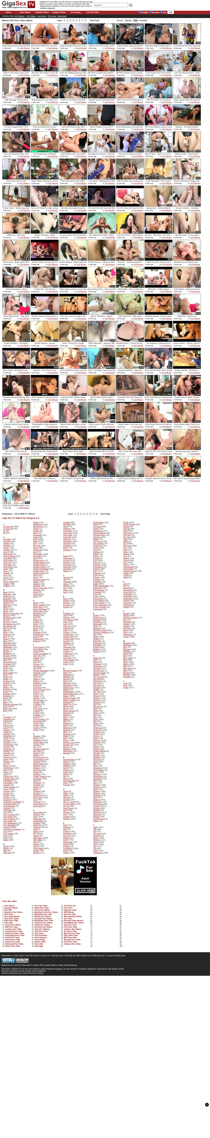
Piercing (96, 537)
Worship (126, 675)
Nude (65, 772)
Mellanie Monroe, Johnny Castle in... (158, 317)
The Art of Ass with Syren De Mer (130, 208)
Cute (5, 838)
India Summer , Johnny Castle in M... (187, 344)
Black (5, 641)
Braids (5, 679)
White (125, 662)
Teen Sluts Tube (71, 935)
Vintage (126, 626)
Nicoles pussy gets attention (186, 451)
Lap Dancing (68, 620)
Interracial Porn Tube (14, 944)
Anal (5, 552)
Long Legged (68, 660)
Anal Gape (7, 565)
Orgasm (66, 812)
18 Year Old (8, 527)
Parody (66, 838)
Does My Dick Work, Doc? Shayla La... (158, 371)
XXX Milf (8, 910)
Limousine (67, 647)
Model (65, 736)
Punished (97, 592)
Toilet (125, 550)
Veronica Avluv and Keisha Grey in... (73, 236)
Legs (65, 630)
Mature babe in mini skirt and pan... (130, 425)
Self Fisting (97, 681)
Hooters (36, 853)
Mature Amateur (69, 698)
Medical (66, 702)
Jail (64, 580)
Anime (5, 569)
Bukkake (6, 694)
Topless (126, 558)
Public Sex (97, 588)
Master (66, 690)
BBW (5, 607)
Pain (65, 825)
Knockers (67, 605)
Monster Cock (68, 743)
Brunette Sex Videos (43, 919)
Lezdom (66, 641)
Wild (125, 671)
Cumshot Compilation (12, 829)
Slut (94, 726)
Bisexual (6, 635)
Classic (6, 755)
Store (95, 781)
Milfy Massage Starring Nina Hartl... (16, 101)
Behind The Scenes (11, 613)
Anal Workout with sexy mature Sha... (73, 155)
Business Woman (10, 704)
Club (5, 770)
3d (4, 531)
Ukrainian (127, 588)
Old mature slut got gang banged (187, 478)
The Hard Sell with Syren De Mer (101, 208)
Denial (35, 529)
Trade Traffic (18, 956)
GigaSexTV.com (17, 969)
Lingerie (66, 649)
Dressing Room (39, 580)
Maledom (67, 677)
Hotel (65, 527)
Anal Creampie (9, 556)
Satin (95, 660)
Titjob (125, 539)
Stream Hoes (40, 942)
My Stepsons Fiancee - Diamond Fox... (101, 155)
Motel (65, 747)
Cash (5, 728)
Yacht (125, 683)
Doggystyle (37, 550)
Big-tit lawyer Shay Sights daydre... (73, 452)
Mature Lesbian (69, 700)
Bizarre (6, 639)
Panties (66, 831)
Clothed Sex (8, 768)
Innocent (66, 560)
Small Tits (97, 730)
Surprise (96, 808)
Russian (96, 652)
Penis (65, 851)
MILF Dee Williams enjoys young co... (158, 128)
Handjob (36, 823)
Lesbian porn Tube (13, 929)
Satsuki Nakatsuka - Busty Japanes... (16, 290)
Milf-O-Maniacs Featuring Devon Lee (45, 398)
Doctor (36, 548)
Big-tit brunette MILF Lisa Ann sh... (101, 452)
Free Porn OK (70, 906)
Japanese (67, 582)
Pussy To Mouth (99, 607)
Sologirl (96, 747)
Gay (163, 12)
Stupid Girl (97, 802)
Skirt (95, 715)
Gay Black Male (39, 749)
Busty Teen (7, 709)
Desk (35, 533)
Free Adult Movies (12, 916)
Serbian (96, 690)
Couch (6, 789)
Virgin (125, 630)
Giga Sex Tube (70, 910)
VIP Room (127, 628)
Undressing (127, 599)
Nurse (65, 779)
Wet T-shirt (127, 658)
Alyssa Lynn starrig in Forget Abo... (130, 155)
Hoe (35, 842)
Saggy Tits (97, 658)
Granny (36, 787)
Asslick (6, 584)
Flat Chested (38, 700)
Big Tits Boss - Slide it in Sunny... (158, 154)
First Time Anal (39, 690)
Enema (36, 620)
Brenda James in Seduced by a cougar (45, 317)
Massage (67, 683)
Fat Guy (36, 664)
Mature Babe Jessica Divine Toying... (101, 398)
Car (4, 723)
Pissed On (97, 546)
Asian (5, 577)
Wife (125, 666)
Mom (65, 738)
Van (124, 620)
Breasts (6, 683)
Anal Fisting (8, 560)
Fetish (35, 675)
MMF (65, 732)
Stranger (96, 785)
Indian (65, 556)
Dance (6, 846)
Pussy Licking (98, 603)
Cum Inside (8, 821)
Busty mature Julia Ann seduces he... (187, 101)
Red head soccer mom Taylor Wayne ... (73, 182)
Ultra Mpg (38, 946)
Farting (36, 660)
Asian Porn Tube (12, 937)
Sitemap (55, 956)
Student (96, 800)
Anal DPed (7, 558)
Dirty (35, 543)
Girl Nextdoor (38, 760)
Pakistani (67, 827)
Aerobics (6, 546)
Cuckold (6, 808)
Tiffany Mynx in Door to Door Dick (73, 289)
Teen (95, 844)
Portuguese (97, 567)
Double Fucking (39, 567)
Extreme (36, 641)
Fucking (36, 728)
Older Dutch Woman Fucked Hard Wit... (158, 398)
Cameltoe (7, 717)
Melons (66, 707)
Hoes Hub (38, 944)
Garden (36, 745)
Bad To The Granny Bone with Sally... (101, 47)
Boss (5, 675)
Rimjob (96, 639)
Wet (124, 656)
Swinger (96, 817)
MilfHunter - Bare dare (16, 235)
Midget (66, 715)
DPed (35, 575)
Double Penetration (41, 569)
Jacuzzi (66, 577)
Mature (66, 696)
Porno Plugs (39, 940)
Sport (95, 766)
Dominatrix (37, 556)
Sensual (96, 688)
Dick (35, 539)
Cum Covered (9, 815)
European (37, 632)
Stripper (96, 791)
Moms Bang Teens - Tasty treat (16, 316)
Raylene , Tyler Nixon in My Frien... (44, 371)
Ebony (35, 603)
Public (95, 584)
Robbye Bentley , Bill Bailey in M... (187, 371)
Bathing (6, 603)
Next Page (94, 20)
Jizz (64, 588)
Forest (35, 717)
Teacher (96, 840)
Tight (125, 531)
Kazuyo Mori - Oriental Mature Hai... (158, 209)
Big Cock (7, 622)
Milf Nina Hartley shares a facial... (130, 73)
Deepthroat (37, 524)
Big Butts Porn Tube (43, 914)
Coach (6, 772)
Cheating (7, 743)
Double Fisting (39, 565)
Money (66, 740)
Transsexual (128, 567)
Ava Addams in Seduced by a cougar (159, 344)
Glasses (36, 768)
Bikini (5, 632)
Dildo (35, 541)
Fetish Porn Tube (12, 946)
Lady (65, 615)
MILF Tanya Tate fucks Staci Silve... (130, 452)
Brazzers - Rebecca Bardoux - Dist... (130, 263)
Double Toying (39, 573)
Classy (6, 760)
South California (99, 751)
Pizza (95, 550)
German (36, 753)
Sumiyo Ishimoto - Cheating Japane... (187, 209)
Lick (64, 645)
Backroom (7, 597)
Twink (125, 577)
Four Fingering (39, 719)
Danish (6, 848)
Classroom (7, 757)
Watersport (127, 645)
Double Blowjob (39, 563)
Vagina (126, 615)
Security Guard (99, 673)
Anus (5, 571)
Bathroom (7, 605)
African (6, 548)
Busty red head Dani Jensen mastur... (44, 128)
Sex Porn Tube (70, 931)
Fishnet (36, 692)
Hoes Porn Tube (11, 921)
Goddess (37, 774)
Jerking (66, 586)
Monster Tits (68, 745)
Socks (95, 738)
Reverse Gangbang (101, 632)
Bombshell (7, 662)
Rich (95, 635)
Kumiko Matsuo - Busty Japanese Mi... (73, 263)
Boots (5, 668)
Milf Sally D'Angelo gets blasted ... (101, 73)
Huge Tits (67, 537)
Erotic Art (37, 626)
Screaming (97, 666)
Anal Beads (8, 554)
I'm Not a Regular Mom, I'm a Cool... (16, 128)
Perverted (97, 527)
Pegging (66, 846)
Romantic (97, 645)
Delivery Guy (38, 527)
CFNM (6, 738)
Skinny (96, 713)
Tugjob (126, 573)
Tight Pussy (128, 533)
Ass (4, 580)
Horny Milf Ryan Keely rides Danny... (73, 128)
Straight (143, 12)
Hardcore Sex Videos (13, 912)
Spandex (96, 753)
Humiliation (67, 541)
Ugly (125, 584)
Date (136, 20)
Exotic (35, 637)
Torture (126, 560)
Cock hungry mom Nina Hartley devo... (158, 74)
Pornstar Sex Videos (43, 927)
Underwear (127, 597)
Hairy (35, 817)
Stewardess (98, 776)
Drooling (36, 586)
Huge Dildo (67, 535)
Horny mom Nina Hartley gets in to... (130, 101)
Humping (67, 543)
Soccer (96, 736)
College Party (8, 779)
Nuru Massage (69, 781)
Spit (94, 764)
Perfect (66, 853)
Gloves (36, 772)
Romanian (97, 643)
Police (95, 554)
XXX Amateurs (40, 937)
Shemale (154, 12)
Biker (5, 630)
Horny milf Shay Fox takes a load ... (44, 209)
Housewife (67, 531)
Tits (124, 543)
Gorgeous (37, 779)
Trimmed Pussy (129, 571)
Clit (4, 764)
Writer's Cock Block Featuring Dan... (73, 101)
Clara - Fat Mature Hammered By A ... (101, 371)
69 (4, 533)
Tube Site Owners (32, 956)
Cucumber (7, 810)
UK (124, 586)
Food (35, 707)
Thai (95, 848)
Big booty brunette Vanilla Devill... (44, 451)
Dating (36, 522)
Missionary (67, 728)
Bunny (5, 698)
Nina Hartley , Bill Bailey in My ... (16, 370)
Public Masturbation (101, 586)
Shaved (96, 696)
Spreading (97, 768)
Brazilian (6, 681)
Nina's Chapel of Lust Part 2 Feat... (101, 128)
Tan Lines (97, 834)
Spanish (96, 755)
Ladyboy (66, 618)
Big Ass (6, 615)
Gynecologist (38, 804)
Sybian (96, 821)
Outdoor (66, 819)
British (5, 688)
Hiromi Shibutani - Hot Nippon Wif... (16, 344)
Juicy (65, 592)
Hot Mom (67, 524)
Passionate (67, 842)
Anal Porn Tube (70, 942)
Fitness (36, 696)
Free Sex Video (41, 906)
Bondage (7, 664)
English (36, 622)
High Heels (37, 838)
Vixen (125, 632)
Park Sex (67, 836)
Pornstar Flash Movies (73, 921)
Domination (38, 554)
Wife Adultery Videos (73, 916)
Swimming (97, 812)
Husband (67, 550)
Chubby (6, 751)
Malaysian (67, 675)
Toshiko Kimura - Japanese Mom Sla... (101, 263)
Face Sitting (38, 649)
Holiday (36, 844)
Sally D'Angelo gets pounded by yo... (130, 47)
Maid (65, 673)
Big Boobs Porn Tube (43, 921)
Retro (95, 626)
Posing (96, 569)
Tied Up (126, 529)
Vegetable (127, 622)
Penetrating (67, 848)
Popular (128, 20)
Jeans (65, 584)
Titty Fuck (127, 546)
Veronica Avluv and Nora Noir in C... (45, 263)
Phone (95, 529)
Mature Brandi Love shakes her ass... (45, 101)
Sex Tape (97, 692)
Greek (35, 789)
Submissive (97, 804)
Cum (5, 812)
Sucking (96, 806)
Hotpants (67, 529)
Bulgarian (7, 696)
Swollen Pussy (99, 819)
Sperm (95, 762)
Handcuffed (38, 821)
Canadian (7, 719)
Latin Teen (67, 626)
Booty (5, 671)
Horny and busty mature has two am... (73, 371)
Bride (5, 685)
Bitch (5, 637)
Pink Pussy (97, 541)
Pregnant (97, 573)
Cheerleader (8, 745)
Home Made (38, 848)
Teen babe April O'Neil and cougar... (45, 479)
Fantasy (36, 658)
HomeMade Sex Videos (74, 923)
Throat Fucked (129, 524)
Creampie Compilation (12, 802)
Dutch (35, 592)
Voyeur (126, 637)
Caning (6, 721)
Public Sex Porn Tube (14, 933)
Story (95, 783)
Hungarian (67, 546)
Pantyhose (67, 834)
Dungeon (37, 590)
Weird (125, 654)
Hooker (36, 851)
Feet (35, 668)
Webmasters (7, 956)
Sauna (95, 662)
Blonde (6, 649)
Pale (65, 829)
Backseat (7, 599)
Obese (66, 791)
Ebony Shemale (39, 609)
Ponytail (96, 558)
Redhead (97, 620)
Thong (95, 851)
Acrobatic (7, 539)
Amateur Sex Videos (73, 929)
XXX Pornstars (40, 935)
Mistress (66, 730)
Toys (125, 563)
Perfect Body (98, 522)
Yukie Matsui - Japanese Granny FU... (187, 290)
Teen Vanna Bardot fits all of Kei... (44, 46)
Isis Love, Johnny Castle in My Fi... (73, 317)
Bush (5, 702)
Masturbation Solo (70, 694)
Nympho (66, 785)
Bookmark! (62, 16)
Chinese (6, 747)
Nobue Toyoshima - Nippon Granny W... (102, 317)
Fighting (36, 679)
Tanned (96, 836)
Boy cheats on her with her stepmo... (16, 452)
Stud (95, 798)
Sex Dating (75, 12)
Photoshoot (97, 531)
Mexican (66, 713)
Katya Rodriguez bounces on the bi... (73, 47)
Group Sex (37, 798)
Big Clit (6, 620)
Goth (35, 781)
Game (35, 738)
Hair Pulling (38, 812)
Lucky (65, 664)
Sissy (95, 709)
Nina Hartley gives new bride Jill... (130, 127)
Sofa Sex (97, 740)
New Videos (25, 12)
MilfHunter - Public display (158, 289)
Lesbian (66, 632)
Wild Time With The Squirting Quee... (158, 101)
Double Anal (38, 560)
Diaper (36, 537)
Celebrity (6, 734)
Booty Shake (8, 673)
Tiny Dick (127, 535)
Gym (35, 800)
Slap (95, 717)
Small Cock (97, 728)
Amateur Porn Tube (72, 944)
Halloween (37, 819)
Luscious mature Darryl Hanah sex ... (16, 425)
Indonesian (67, 558)
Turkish (126, 575)
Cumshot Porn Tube (14, 931)
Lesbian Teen (68, 639)
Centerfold (7, 736)
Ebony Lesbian (39, 605)
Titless (125, 541)
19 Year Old (8, 529)
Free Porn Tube (70, 927)
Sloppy (96, 723)
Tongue (126, 554)
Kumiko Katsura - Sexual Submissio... (45, 344)
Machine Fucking (70, 671)
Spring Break (98, 770)
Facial (35, 652)
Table (95, 827)
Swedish (96, 810)
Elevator (36, 615)
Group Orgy (38, 795)
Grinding (36, 791)
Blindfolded (7, 647)
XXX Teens (39, 933)
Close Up (7, 766)
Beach (5, 611)
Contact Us (45, 956)
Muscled (66, 753)
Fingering (37, 683)
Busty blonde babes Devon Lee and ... (187, 425)
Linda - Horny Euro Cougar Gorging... (73, 344)
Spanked (96, 757)
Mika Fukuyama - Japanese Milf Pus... (101, 344)
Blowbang (7, 654)
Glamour (36, 766)
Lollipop (66, 656)
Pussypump (98, 609)
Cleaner (6, 762)
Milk (64, 721)
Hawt (35, 829)
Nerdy (65, 768)
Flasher (36, 698)
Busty (5, 707)
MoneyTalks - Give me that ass (130, 289)
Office (65, 793)
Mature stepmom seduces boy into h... (16, 479)
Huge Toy (67, 539)
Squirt (95, 772)
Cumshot (7, 827)
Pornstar (96, 565)
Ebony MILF (38, 607)
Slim (95, 721)
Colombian (7, 781)
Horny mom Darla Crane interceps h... (16, 182)
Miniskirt (66, 723)
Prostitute (97, 582)
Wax (125, 647)
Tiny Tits (126, 537)
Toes (125, 548)
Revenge (96, 628)
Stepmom (97, 774)
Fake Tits (37, 656)
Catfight (6, 732)
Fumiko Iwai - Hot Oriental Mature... (44, 290)
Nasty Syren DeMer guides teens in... (16, 506)
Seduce (96, 675)
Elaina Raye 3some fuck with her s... (158, 425)
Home (8, 12)
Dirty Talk (37, 546)
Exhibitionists (38, 635)
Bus (4, 700)
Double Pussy (39, 571)
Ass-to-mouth (8, 582)
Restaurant (97, 624)
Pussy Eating (98, 601)
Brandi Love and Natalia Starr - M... (187, 263)
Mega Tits (67, 704)
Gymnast (37, 802)
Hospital (66, 522)
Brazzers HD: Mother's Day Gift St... (45, 74)
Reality (96, 615)
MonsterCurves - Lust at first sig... (130, 343)
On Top (66, 806)
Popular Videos (42, 12)
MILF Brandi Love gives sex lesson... (73, 479)
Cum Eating (8, 817)
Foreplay (36, 715)
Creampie (7, 800)
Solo (95, 745)
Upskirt (126, 607)
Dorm (35, 558)
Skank (95, 711)
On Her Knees (69, 804)
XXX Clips (8, 923)
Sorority (96, 749)
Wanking (126, 643)
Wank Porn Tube (41, 908)
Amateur (6, 550)
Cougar (6, 791)
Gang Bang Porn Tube (14, 935)
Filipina (36, 681)
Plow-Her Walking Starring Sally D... (73, 74)
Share (95, 694)
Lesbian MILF (68, 635)
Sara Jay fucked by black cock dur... (16, 155)
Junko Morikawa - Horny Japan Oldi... (158, 182)
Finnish (36, 685)
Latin (65, 624)
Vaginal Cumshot (130, 618)
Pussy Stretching (100, 605)
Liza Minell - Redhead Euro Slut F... (102, 182)
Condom (6, 785)
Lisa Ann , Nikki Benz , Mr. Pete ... (158, 235)
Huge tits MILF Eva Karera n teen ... (158, 452)
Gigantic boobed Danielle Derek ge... (101, 101)
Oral (65, 810)
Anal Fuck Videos (42, 910)
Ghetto (36, 755)
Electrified (37, 613)
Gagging (36, 736)
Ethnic (35, 630)
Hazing (36, 831)
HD (34, 834)
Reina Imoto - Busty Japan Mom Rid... (16, 263)
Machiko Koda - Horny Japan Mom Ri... (187, 236)
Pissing (96, 548)
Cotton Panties (9, 787)
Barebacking (8, 601)
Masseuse (67, 685)
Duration (143, 20)
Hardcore (37, 827)
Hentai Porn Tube (12, 940)
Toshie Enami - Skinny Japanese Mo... (16, 209)
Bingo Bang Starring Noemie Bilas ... (16, 47)
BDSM (6, 609)
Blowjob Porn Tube (72, 940)
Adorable (7, 541)
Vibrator (126, 624)
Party (65, 840)
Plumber (96, 552)
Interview (67, 569)
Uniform (126, 601)
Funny (35, 730)
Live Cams (41, 16)
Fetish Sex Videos (42, 925)
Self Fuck (97, 683)
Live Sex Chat (93, 12)
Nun (65, 776)
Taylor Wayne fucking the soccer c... (45, 182)
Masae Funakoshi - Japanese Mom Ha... (130, 371)
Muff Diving (67, 751)
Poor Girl (96, 563)
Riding (95, 637)
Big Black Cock (9, 618)
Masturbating (68, 692)
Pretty (95, 575)
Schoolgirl (97, 664)
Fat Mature (37, 666)
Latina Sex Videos (13, 925)
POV (95, 571)
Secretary (97, 668)
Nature (66, 762)
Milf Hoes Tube (70, 937)
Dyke (35, 597)
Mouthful (66, 749)
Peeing (66, 844)
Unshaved (127, 605)
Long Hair (67, 658)
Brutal (5, 692)
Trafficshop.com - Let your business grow (108, 956)
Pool (95, 560)
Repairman (97, 622)
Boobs (5, 666)
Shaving (96, 698)
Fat (34, 662)
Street (95, 789)
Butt (4, 711)
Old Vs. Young (69, 802)
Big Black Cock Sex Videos (46, 912)
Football (36, 711)
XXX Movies (19, 16)
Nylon (65, 783)
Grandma (37, 783)
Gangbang (37, 740)
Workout (126, 673)
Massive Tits (68, 688)
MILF (65, 717)
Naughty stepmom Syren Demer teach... (158, 479)
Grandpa (36, 785)
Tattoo (95, 838)
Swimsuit (96, 815)
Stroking (96, 795)
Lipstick (66, 652)
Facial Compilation (40, 654)
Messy (66, 709)
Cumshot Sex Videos (43, 923)
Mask (65, 681)
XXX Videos (31, 16)
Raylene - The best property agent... (187, 128)
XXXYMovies (24, 48)
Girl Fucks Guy (39, 757)
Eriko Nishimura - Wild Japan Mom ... (130, 317)
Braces (6, 677)
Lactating (67, 613)
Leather (66, 628)
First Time (37, 688)
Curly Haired (8, 834)
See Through (98, 677)
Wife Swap (127, 668)
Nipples (66, 770)
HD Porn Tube (70, 914)
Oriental (66, 817)
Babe (5, 592)
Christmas (7, 749)
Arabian (6, 573)
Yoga (125, 685)
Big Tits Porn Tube (72, 933)
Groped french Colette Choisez (187, 397)
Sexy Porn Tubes (11, 919)
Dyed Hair (37, 594)
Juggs (65, 590)
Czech (5, 840)
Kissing (66, 601)
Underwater (128, 594)
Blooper (6, 652)
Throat (125, 522)
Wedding (126, 652)
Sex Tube (68, 919)
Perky (95, 524)
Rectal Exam (98, 618)
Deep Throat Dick (40, 588)
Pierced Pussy (99, 535)
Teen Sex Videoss (42, 929)
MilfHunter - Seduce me (187, 316)
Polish (95, 556)
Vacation (126, 613)
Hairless (36, 815)
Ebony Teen (38, 611)
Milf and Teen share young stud (130, 181)
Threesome (97, 853)
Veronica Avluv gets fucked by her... (73, 209)
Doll (34, 552)
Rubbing (96, 649)
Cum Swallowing (10, 823)
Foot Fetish (37, 709)
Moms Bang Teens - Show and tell (101, 289)
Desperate (37, 535)
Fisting (36, 694)
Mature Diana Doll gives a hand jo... (73, 425)
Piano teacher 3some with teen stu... (101, 425)
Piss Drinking (98, 543)
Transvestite (128, 569)
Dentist (36, 531)
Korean (66, 607)
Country (6, 793)
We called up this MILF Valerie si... (101, 236)
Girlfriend (37, 762)
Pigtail (95, 539)
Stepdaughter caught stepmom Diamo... (44, 425)
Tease (95, 842)
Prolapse (96, 580)
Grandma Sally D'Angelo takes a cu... (158, 47)
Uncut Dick (127, 592)
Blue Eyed (7, 658)
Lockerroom (68, 654)
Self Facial (97, 679)
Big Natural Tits (9, 624)
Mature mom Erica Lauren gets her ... (16, 74)
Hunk (65, 548)
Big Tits (6, 628)
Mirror (65, 726)
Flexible (36, 702)
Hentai (36, 836)
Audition (6, 586)
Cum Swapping (9, 825)
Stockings (97, 779)
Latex (65, 622)
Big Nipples (8, 626)
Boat (5, 660)
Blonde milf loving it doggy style (187, 181)
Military (66, 719)
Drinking (36, 584)
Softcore (96, 743)
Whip (125, 660)
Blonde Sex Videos (42, 916)
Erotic (35, 624)
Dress (35, 577)
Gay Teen (37, 751)
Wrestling (127, 677)
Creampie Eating (10, 804)
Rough (95, 647)
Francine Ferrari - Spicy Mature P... (130, 236)
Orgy (65, 815)
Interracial (67, 567)
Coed (5, 774)
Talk (94, 829)
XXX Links (52, 16)
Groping (36, 793)
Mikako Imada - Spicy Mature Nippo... (187, 155)
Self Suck (97, 685)
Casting (6, 730)
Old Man (66, 800)
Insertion (66, 563)
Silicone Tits (98, 707)
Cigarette (7, 753)
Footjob (36, 713)
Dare (5, 851)
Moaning (66, 734)
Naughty (66, 764)
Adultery (6, 543)
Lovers (66, 662)
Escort (35, 628)
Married (66, 679)
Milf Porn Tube (11, 927)
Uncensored (128, 590)
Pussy (95, 597)
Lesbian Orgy (68, 637)
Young (125, 688)
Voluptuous (127, 635)
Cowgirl (6, 798)
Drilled (35, 582)
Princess (96, 577)
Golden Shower (39, 776)
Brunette (6, 690)
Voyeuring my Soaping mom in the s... (130, 479)
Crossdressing (9, 806)
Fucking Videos (11, 908)
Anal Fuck (7, 563)
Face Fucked (38, 647)
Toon (125, 556)
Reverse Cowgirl (100, 630)
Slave (95, 719)
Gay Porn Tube (70, 925)
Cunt (5, 831)
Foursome (37, 721)
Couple (6, 795)
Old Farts (67, 798)
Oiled (65, 795)
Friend (35, 726)
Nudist (65, 774)
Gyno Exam (38, 806)
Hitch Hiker (37, 840)
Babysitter (7, 594)
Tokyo (125, 552)
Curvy (5, 836)
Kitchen (66, 603)
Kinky (65, 599)
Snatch (96, 734)
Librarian (66, 643)
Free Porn (68, 908)
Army (5, 575)
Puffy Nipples (98, 590)
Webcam (126, 649)
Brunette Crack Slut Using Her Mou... (130, 398)
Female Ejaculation (41, 671)
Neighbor (67, 766)
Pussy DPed (98, 599)
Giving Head (38, 764)
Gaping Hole (38, 743)
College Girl (8, 776)
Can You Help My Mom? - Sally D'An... (187, 74)
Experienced (38, 639)
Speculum (97, 760)
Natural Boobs (69, 760)
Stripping (96, 793)
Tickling (126, 527)
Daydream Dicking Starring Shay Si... (16, 398)
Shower (96, 702)
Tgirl (95, 846)
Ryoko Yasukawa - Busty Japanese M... (45, 236)
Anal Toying (8, 567)
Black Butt (7, 643)
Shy (94, 704)
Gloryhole (37, 770)
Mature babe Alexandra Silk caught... (101, 479)
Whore (125, 664)
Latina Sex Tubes (12, 942)
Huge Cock (67, 533)
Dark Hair (7, 853)
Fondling (36, 704)
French (36, 723)
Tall (94, 831)
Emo (35, 618)
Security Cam (98, 671)
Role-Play (97, 641)
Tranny (126, 565)
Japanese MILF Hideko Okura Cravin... (73, 398)
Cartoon (6, 726)
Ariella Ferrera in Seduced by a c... (158, 263)
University (127, 603)
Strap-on (96, 787)
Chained (6, 740)
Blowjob (6, 656)
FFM (35, 677)
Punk (95, 594)
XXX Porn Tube (41, 931)
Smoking (96, 732)
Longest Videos (59, 12)
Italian (65, 571)
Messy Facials (69, 711)
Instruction (67, 565)
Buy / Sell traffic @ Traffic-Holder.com (75, 956)
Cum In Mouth (9, 819)
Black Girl (7, 645)
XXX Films (8, 914)
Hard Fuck (37, 825)
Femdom (36, 673)
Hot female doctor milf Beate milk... (44, 155)
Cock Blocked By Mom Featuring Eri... (187, 47)
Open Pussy (68, 808)
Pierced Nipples (99, 533)
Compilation (8, 783)
